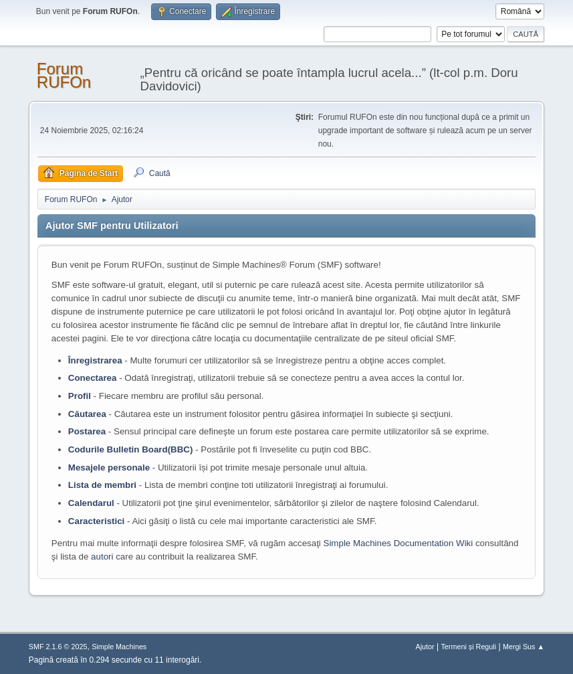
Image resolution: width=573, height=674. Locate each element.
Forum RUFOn (64, 75)
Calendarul (91, 503)
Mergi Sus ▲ (523, 647)
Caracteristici (96, 521)
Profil (79, 396)
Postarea (87, 431)
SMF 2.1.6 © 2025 (58, 647)
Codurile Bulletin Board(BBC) (130, 449)
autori (102, 557)
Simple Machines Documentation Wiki (398, 543)
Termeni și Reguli (468, 647)
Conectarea (92, 378)
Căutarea (87, 414)
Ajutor (425, 647)
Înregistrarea (95, 360)
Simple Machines (119, 647)
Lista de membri (102, 485)
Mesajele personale (109, 467)
